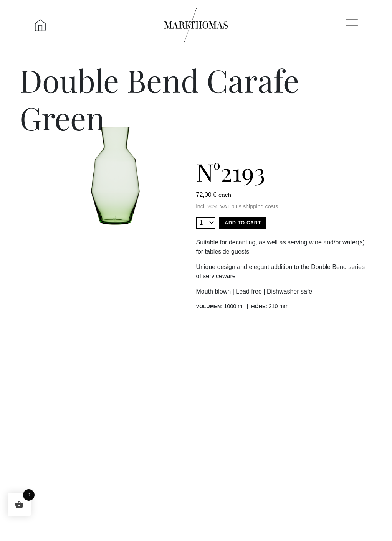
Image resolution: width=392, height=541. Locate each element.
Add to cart (243, 223)
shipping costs (260, 206)
